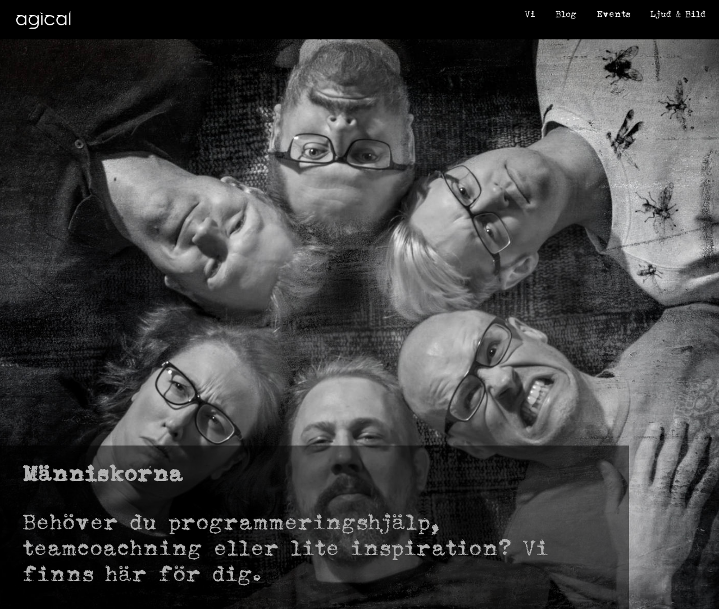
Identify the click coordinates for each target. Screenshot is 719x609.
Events (613, 14)
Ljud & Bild (678, 14)
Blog (566, 14)
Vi (530, 14)
